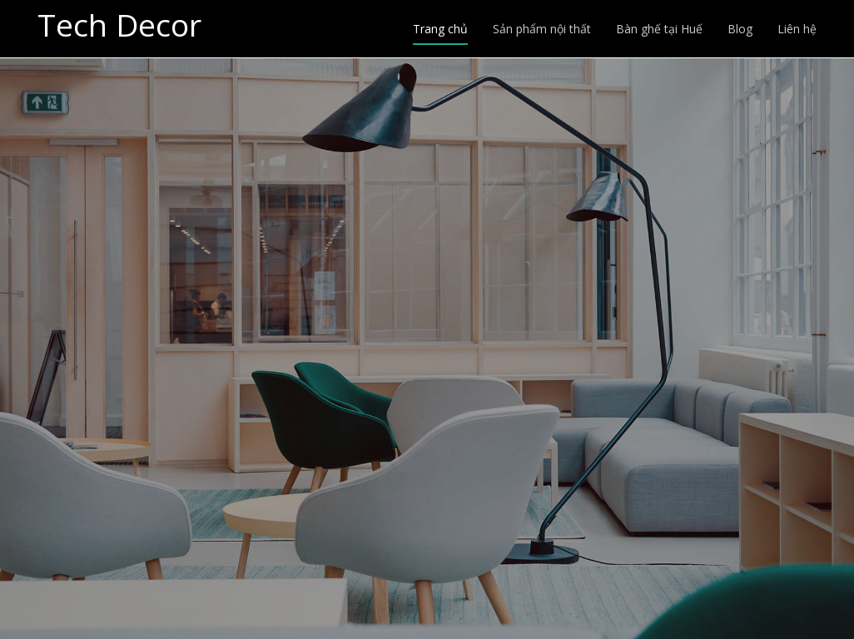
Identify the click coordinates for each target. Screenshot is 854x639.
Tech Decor (119, 25)
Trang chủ (440, 29)
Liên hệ (797, 29)
